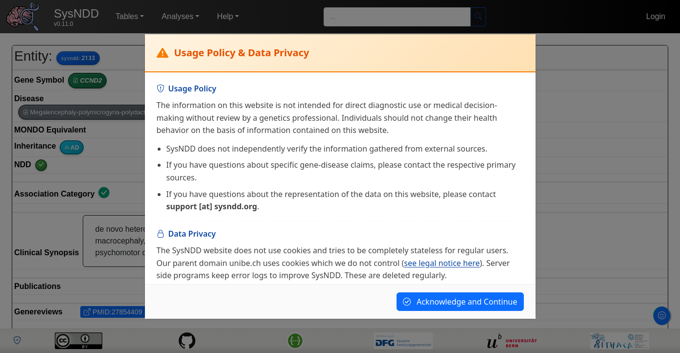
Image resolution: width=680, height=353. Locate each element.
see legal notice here (442, 263)
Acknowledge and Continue (460, 301)
